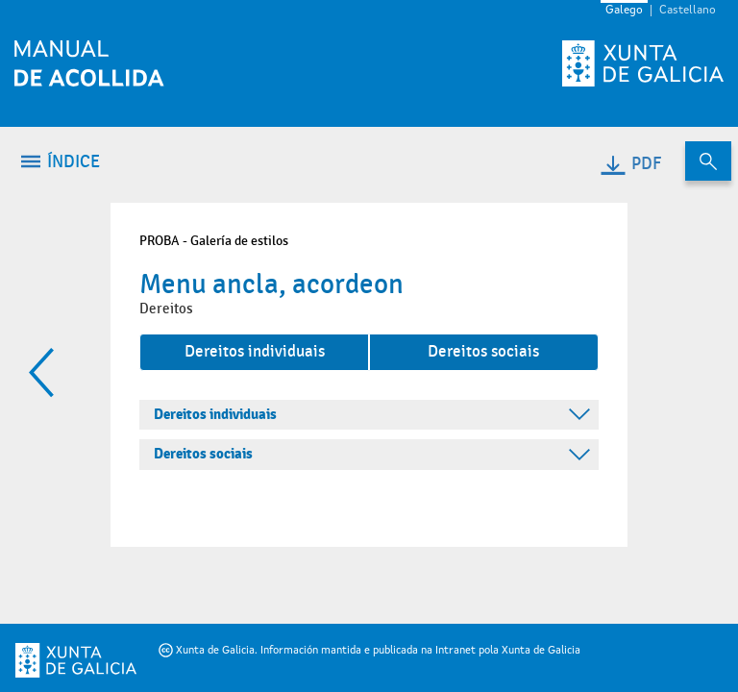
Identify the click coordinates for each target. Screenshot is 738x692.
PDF (630, 164)
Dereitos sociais (483, 351)
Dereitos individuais (254, 351)
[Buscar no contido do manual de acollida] (708, 161)
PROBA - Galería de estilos (213, 241)
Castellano (687, 10)
